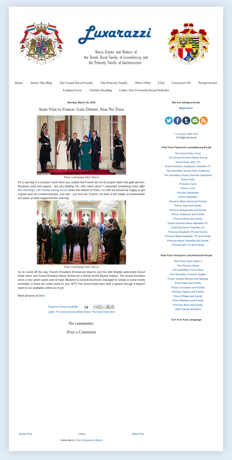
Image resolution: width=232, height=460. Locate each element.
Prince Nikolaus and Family (187, 300)
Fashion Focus (72, 90)
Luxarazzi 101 (181, 83)
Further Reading (100, 90)
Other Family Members (188, 309)
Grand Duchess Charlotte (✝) (188, 227)
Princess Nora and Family (188, 305)
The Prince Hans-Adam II (188, 261)
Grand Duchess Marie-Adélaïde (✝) (188, 223)
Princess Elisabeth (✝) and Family (187, 232)
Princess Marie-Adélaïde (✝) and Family (188, 236)
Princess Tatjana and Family (188, 291)
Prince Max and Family (188, 283)
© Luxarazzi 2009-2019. (186, 134)
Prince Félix (188, 179)
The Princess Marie (188, 265)
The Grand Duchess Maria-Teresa (73, 312)
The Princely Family (114, 83)
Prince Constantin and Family (188, 287)
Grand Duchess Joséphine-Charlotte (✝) (188, 166)
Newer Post (25, 434)
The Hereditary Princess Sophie (188, 274)
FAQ (161, 83)
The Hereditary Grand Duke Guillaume (188, 170)
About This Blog (41, 83)
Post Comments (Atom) (89, 440)
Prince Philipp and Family (187, 296)
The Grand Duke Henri (103, 312)
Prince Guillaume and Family (188, 214)
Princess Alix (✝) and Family (188, 245)
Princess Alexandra (188, 192)
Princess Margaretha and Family (187, 210)
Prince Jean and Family (187, 205)
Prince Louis (188, 188)
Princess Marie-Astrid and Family (188, 201)
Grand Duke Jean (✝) (188, 162)
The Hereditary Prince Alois (187, 270)
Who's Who (143, 83)
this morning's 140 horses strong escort (43, 190)
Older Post (138, 434)
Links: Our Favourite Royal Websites (144, 90)
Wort (42, 295)
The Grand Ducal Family (76, 83)
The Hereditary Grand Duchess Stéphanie (188, 175)
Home (19, 83)
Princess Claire (188, 184)
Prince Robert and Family (187, 218)
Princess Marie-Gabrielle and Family (188, 240)
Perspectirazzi (207, 83)
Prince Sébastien (188, 197)
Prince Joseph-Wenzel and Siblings (188, 278)
